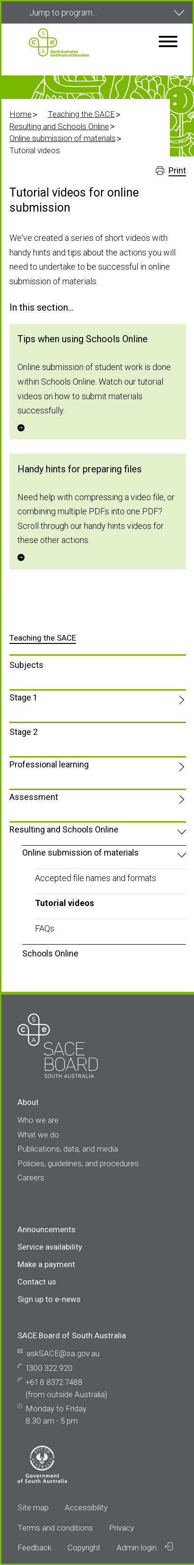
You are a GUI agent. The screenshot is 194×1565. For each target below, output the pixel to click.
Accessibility (86, 1507)
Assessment (33, 797)
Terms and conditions (55, 1527)
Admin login (145, 1547)
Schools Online (50, 953)
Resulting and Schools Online (59, 126)
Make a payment (46, 1264)
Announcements (46, 1229)
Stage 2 (23, 732)
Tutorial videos (64, 903)
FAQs (44, 928)
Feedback (34, 1547)
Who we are (38, 1120)
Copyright (84, 1547)
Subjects (26, 665)
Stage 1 (23, 697)
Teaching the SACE (81, 114)
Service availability (49, 1247)
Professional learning (49, 764)
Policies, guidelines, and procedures (78, 1163)
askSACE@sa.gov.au (63, 1353)
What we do (38, 1134)
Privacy (121, 1527)
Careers (30, 1177)
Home (20, 114)
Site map (33, 1507)
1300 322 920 (49, 1368)
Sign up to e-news (49, 1299)
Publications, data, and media (67, 1148)
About (28, 1102)
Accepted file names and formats (95, 878)
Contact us (36, 1281)
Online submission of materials (62, 138)
